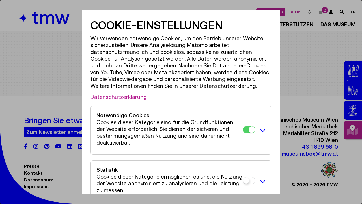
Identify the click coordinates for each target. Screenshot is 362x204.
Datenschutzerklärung (118, 97)
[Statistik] (249, 180)
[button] (262, 130)
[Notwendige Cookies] (249, 129)
